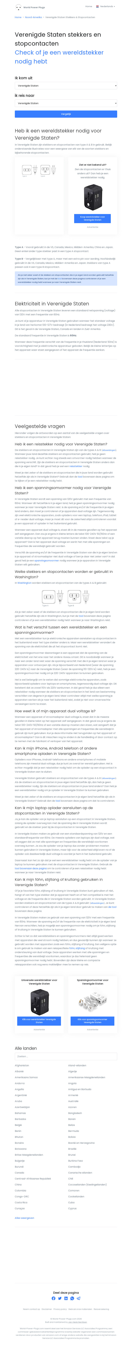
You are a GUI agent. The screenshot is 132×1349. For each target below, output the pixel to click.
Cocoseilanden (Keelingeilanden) (87, 1186)
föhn (72, 949)
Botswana (20, 1150)
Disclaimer (47, 1311)
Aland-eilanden (77, 1067)
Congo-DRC (22, 1198)
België (18, 1127)
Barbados (20, 1121)
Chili (70, 1180)
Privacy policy (60, 1311)
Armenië (73, 1097)
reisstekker (75, 467)
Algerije (72, 1073)
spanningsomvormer (47, 562)
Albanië (19, 1073)
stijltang (80, 949)
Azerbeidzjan (22, 1109)
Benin (18, 1133)
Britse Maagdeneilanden (29, 1156)
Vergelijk (66, 115)
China (18, 1186)
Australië (73, 1103)
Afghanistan (22, 1067)
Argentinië (21, 1097)
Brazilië (72, 1150)
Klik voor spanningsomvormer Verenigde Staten (92, 1023)
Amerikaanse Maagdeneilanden (86, 1079)
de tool (112, 908)
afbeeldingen (109, 451)
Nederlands (105, 6)
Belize (71, 1127)
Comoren (73, 1192)
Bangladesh (75, 1115)
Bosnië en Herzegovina (81, 1144)
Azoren (72, 1109)
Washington (24, 584)
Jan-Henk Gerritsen (77, 1324)
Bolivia (71, 1138)
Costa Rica (21, 1204)
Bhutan (19, 1138)
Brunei (71, 1156)
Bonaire (19, 1144)
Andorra (19, 1085)
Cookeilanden (76, 1198)
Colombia (20, 1192)
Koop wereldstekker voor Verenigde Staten (92, 220)
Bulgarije (20, 1162)
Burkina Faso (75, 1162)
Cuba (71, 1204)
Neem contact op (31, 1311)
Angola (72, 1085)
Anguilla (19, 1091)
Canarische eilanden (80, 1174)
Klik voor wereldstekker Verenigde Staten (39, 1023)
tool (60, 280)
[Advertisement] (66, 389)
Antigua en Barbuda (79, 1091)
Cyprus (72, 1210)
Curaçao (20, 1210)
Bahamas (20, 1115)
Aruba (18, 1103)
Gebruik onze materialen (80, 1311)
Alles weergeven (24, 1220)
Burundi (19, 1168)
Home (87, 6)
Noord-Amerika (35, 18)
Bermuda (73, 1133)
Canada (19, 1174)
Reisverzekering (101, 1311)
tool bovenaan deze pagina (31, 870)
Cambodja (74, 1168)
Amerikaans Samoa (26, 1079)
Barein (72, 1121)
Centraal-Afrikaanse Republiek (33, 1180)
